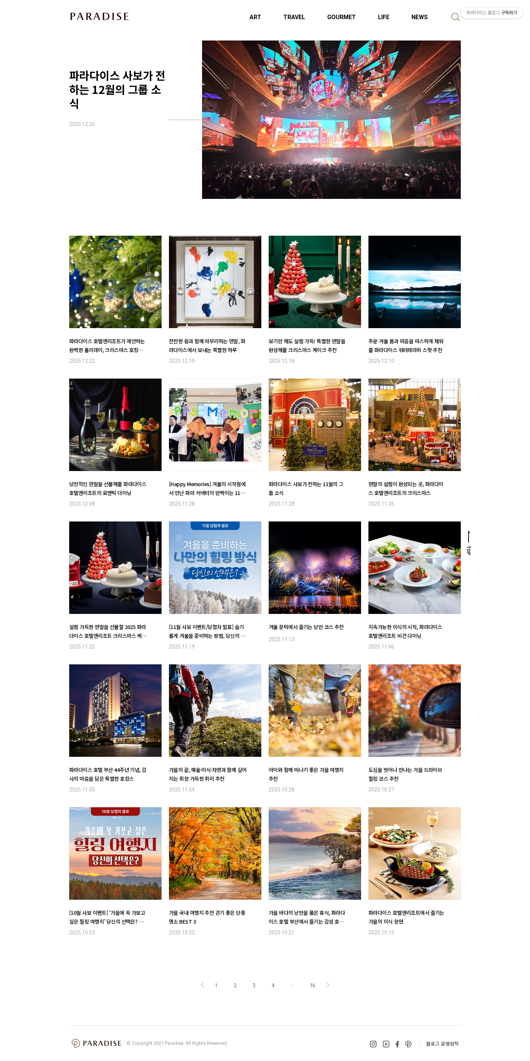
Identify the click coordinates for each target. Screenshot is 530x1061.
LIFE (383, 17)
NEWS (419, 17)
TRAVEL (294, 17)
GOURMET (341, 17)
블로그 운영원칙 (442, 1043)
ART (255, 17)
